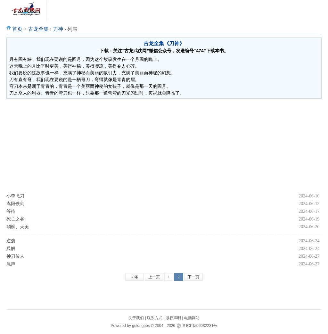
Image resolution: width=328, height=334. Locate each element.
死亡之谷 (15, 219)
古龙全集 (38, 29)
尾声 (10, 264)
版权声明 (173, 318)
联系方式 (154, 318)
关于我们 (136, 318)
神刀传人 (15, 256)
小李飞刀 (15, 196)
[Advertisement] (164, 145)
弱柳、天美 (17, 226)
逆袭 (10, 240)
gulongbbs (141, 325)
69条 (134, 277)
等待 (10, 211)
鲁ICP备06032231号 (199, 325)
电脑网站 (192, 318)
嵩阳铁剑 (15, 203)
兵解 (10, 248)
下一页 (193, 277)
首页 (17, 29)
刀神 (58, 29)
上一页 (154, 277)
